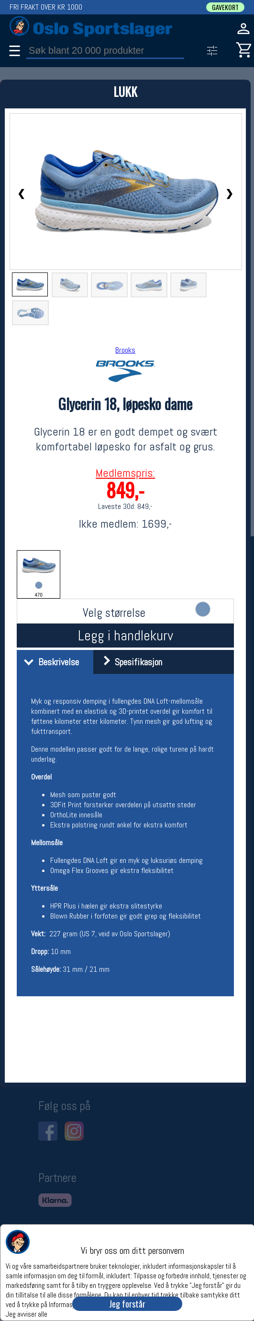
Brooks (125, 350)
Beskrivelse (49, 662)
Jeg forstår (127, 1303)
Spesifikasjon (129, 662)
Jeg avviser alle (26, 1313)
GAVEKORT (225, 7)
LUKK (125, 91)
